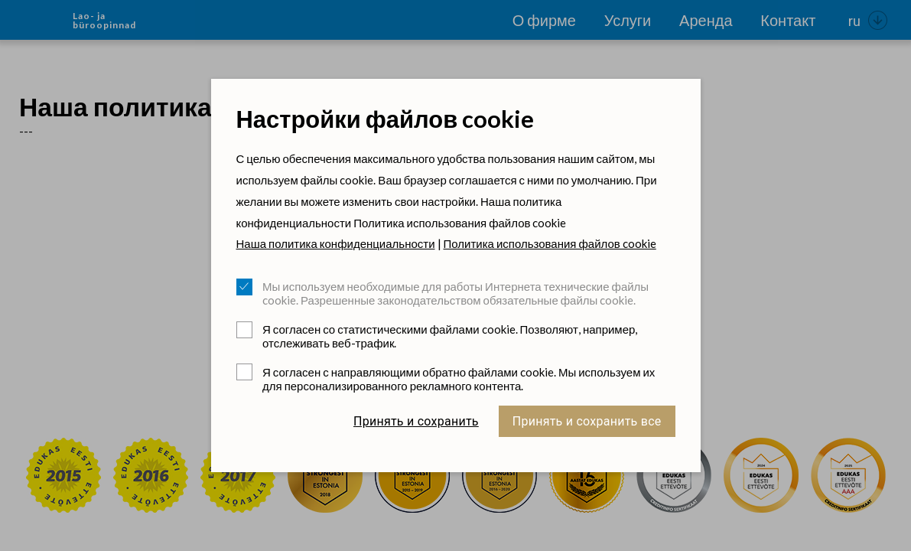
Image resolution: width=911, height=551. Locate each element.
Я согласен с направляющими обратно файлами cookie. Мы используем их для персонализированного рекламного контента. (458, 379)
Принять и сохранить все (587, 421)
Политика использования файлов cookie (550, 243)
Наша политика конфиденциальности (335, 243)
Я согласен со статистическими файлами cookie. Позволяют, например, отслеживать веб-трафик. (449, 336)
